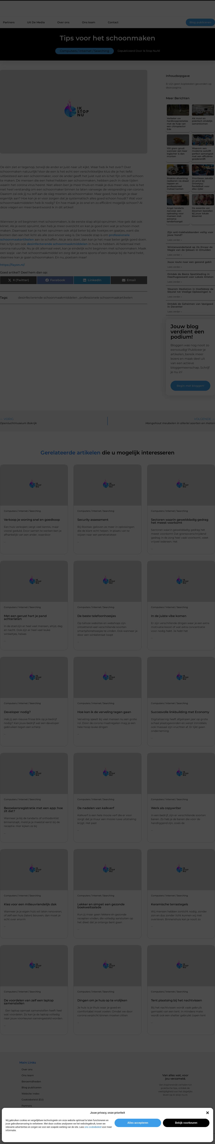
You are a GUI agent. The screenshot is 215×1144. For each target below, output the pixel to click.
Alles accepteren (137, 1122)
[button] (207, 1113)
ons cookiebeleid (93, 1127)
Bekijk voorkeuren (186, 1122)
